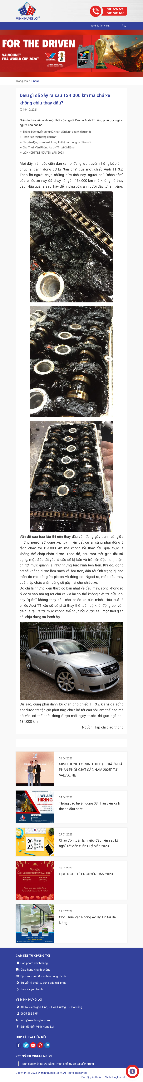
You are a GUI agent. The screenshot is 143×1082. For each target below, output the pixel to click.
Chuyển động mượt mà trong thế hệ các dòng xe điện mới (55, 142)
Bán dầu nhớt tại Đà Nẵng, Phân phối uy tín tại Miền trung (58, 1063)
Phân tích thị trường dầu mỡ (38, 136)
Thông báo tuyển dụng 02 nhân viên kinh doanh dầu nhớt (55, 131)
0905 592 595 (115, 9)
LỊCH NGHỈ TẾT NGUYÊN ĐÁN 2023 (42, 152)
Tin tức (35, 81)
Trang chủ (22, 81)
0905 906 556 (115, 13)
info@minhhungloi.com (35, 1020)
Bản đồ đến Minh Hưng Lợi (37, 1026)
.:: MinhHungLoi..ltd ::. (115, 1077)
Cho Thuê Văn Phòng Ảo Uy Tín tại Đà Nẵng (47, 147)
